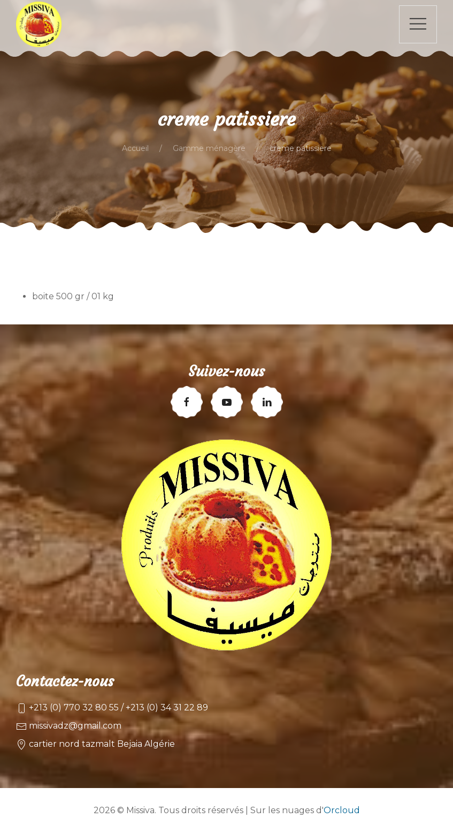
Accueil (135, 148)
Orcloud (342, 810)
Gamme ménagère (209, 148)
